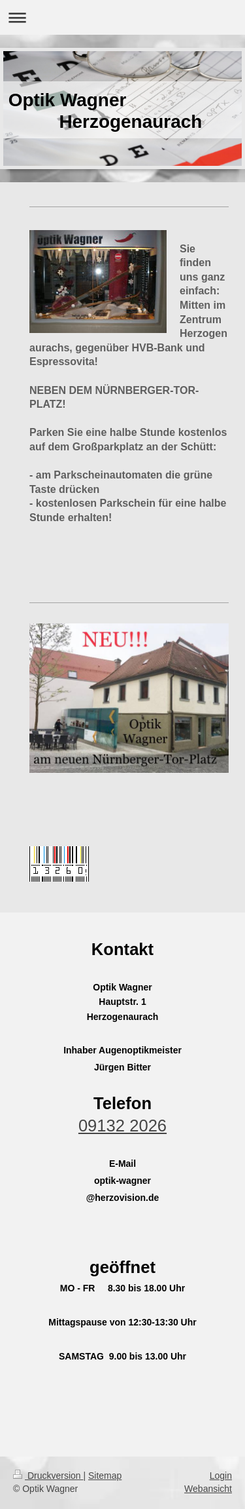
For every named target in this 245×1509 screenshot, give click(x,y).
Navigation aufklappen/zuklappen (122, 17)
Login (221, 1475)
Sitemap (105, 1475)
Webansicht (208, 1488)
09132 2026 (122, 1125)
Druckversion (48, 1475)
